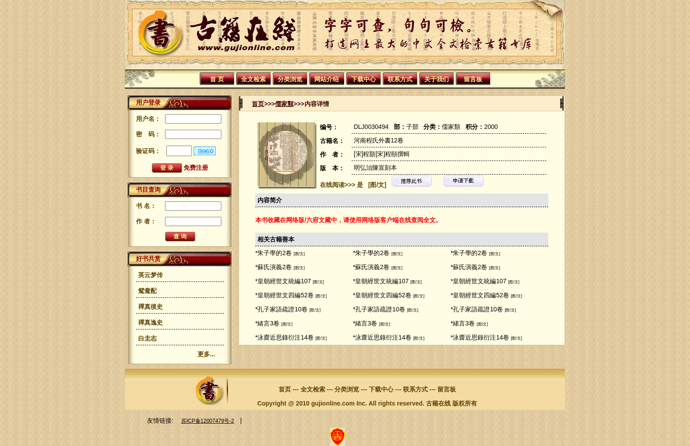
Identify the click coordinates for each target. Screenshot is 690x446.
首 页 (217, 79)
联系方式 (400, 79)
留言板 (473, 79)
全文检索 (253, 79)
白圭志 (147, 338)
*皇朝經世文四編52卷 (284, 295)
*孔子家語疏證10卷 (281, 309)
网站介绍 (326, 79)
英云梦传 (150, 274)
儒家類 (284, 103)
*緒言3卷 (267, 323)
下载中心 (363, 79)
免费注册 (196, 167)
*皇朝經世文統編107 (283, 281)
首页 (258, 103)
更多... (206, 354)
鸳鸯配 (147, 290)
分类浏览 (290, 79)
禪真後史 (150, 306)
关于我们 (436, 79)
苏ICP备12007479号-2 (207, 421)
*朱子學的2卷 (273, 252)
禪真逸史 (150, 322)
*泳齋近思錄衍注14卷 (284, 337)
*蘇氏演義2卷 (273, 267)
